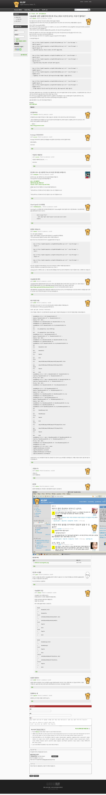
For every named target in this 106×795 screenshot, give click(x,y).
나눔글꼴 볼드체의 (35, 279)
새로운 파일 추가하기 (34, 756)
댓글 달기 (32, 107)
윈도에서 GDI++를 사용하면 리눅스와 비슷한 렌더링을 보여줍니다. (48, 172)
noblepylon (35, 174)
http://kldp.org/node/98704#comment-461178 (42, 287)
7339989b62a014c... (37, 206)
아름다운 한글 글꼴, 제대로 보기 (37, 183)
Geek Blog (27, 10)
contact (86, 1)
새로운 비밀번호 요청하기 (21, 41)
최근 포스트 (18, 21)
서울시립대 (57, 784)
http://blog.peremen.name (37, 125)
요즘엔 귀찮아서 (34, 678)
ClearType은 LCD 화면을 (37, 205)
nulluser (34, 18)
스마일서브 (57, 786)
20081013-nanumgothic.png (42, 562)
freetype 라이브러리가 (36, 135)
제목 (30, 713)
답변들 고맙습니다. (35, 229)
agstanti (35, 695)
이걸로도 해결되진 (37, 155)
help (90, 1)
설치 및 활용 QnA (42, 13)
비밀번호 (16, 34)
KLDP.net (45, 10)
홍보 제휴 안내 (24, 55)
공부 (37, 13)
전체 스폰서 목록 (46, 788)
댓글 (30, 718)
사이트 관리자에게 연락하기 (57, 788)
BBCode (37, 733)
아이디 (16, 30)
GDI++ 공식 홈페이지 (34, 181)
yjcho (37, 574)
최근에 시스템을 (36, 572)
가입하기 (17, 39)
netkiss (37, 486)
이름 (30, 709)
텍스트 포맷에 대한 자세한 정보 (81, 730)
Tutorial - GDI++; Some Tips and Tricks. (40, 184)
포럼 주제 (19, 19)
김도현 (34, 281)
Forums (33, 13)
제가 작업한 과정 (34, 300)
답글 (32, 128)
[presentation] (43, 771)
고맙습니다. (35, 468)
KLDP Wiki (36, 10)
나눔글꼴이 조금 (39, 591)
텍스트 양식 (33, 731)
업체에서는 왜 (34, 693)
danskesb (35, 114)
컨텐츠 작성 (18, 17)
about (81, 1)
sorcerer (35, 137)
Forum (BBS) (18, 10)
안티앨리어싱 (33, 112)
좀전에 (34, 484)
